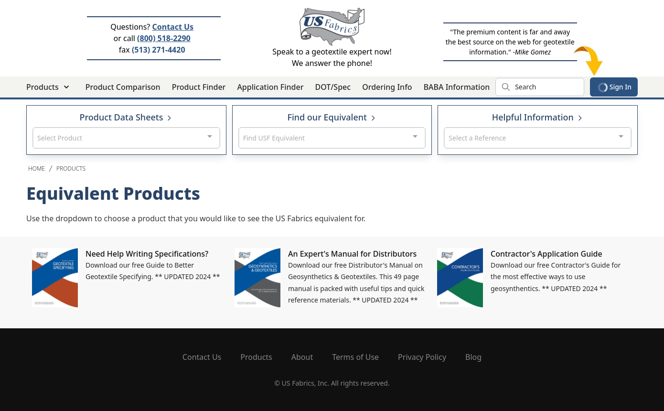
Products (71, 168)
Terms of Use (355, 357)
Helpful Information (538, 117)
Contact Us (172, 27)
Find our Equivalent (331, 117)
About (302, 357)
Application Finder (270, 87)
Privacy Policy (422, 357)
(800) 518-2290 (164, 38)
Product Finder (199, 87)
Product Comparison (123, 87)
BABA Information (457, 87)
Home (36, 168)
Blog (473, 357)
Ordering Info (387, 87)
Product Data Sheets (126, 117)
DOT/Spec (333, 87)
